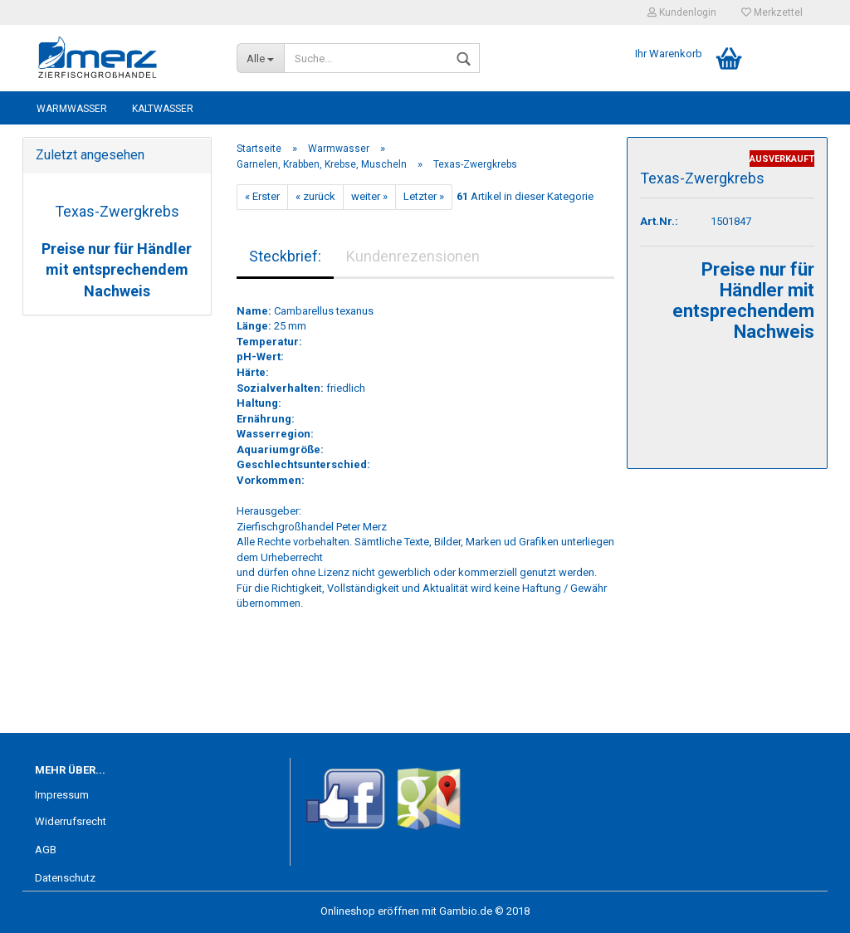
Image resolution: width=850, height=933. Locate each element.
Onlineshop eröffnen (369, 911)
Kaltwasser (162, 109)
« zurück (315, 196)
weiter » (369, 196)
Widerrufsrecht (70, 821)
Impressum (62, 795)
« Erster (262, 196)
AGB (45, 849)
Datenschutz (65, 878)
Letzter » (423, 196)
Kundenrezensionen (413, 256)
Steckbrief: (285, 256)
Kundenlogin (681, 12)
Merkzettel (772, 12)
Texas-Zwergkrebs (117, 211)
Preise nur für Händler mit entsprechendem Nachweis (117, 270)
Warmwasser (72, 109)
